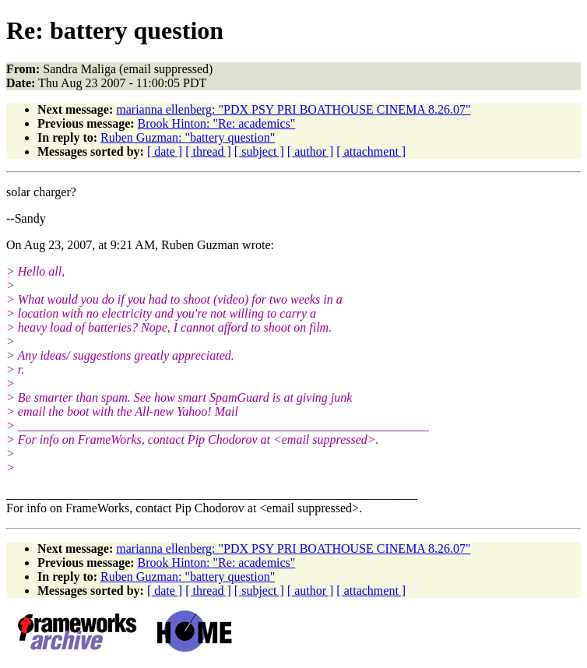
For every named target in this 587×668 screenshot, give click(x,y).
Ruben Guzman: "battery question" (187, 137)
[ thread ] (208, 151)
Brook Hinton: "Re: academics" (217, 123)
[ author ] (310, 151)
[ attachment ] (371, 151)
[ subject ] (259, 151)
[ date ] (164, 151)
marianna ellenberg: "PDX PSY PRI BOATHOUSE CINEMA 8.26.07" (293, 109)
